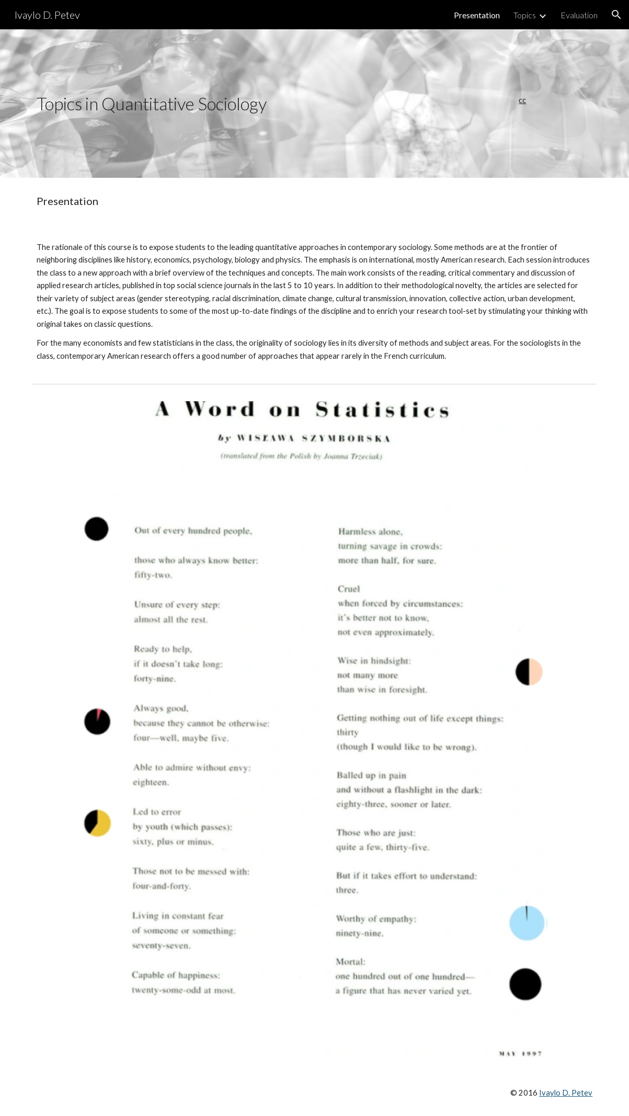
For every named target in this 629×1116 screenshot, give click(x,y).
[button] (616, 14)
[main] (242, 104)
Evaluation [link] (579, 15)
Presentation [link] (477, 15)
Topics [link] (524, 15)
